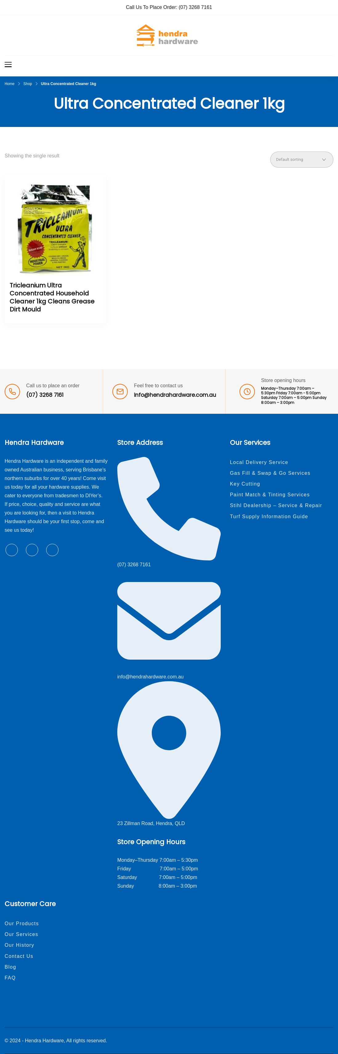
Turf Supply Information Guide (269, 516)
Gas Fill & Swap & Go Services (270, 473)
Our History (19, 945)
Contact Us (19, 956)
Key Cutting (245, 483)
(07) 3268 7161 (195, 7)
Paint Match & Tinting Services (270, 494)
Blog (10, 967)
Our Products (22, 923)
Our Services (21, 934)
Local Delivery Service (259, 462)
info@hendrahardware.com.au (175, 395)
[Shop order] (301, 160)
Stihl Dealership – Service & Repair (276, 505)
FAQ (10, 977)
